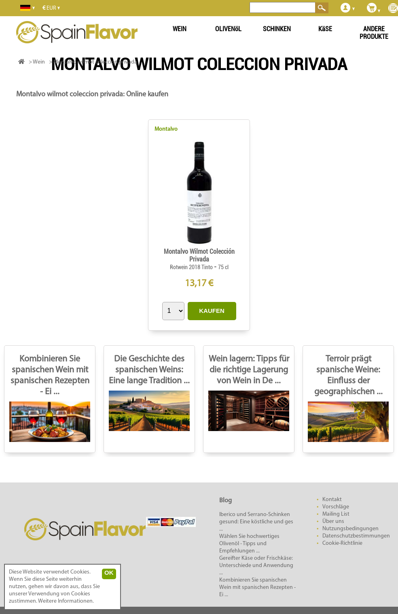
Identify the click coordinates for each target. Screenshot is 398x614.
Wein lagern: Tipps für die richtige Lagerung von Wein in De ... (249, 370)
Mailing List (335, 514)
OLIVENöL (228, 29)
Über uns (333, 521)
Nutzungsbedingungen (350, 529)
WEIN (179, 29)
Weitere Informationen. (66, 601)
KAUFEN (211, 310)
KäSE (325, 29)
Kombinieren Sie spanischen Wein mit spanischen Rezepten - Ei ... (257, 587)
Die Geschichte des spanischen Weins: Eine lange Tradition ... (149, 370)
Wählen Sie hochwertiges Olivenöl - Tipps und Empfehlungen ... (249, 543)
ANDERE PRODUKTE (374, 32)
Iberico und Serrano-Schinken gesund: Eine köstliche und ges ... (256, 522)
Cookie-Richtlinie (342, 543)
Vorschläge (335, 507)
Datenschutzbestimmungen (356, 536)
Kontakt (332, 500)
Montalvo (166, 129)
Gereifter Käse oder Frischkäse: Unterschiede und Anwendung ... (256, 565)
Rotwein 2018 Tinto (192, 267)
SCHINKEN (277, 29)
